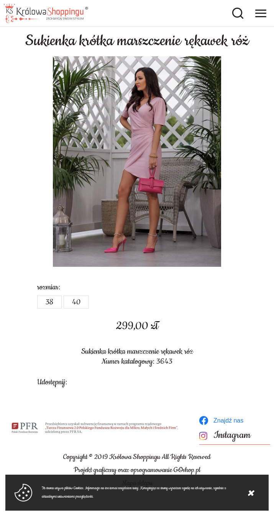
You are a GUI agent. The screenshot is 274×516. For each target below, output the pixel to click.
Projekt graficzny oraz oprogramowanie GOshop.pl (137, 470)
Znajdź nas (228, 420)
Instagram (232, 435)
